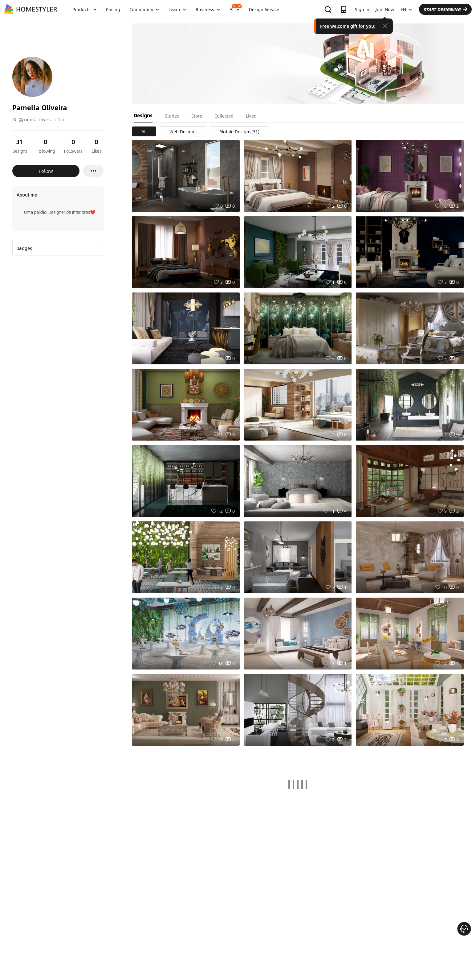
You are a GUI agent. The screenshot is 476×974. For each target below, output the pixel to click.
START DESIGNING (445, 9)
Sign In (362, 9)
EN (406, 9)
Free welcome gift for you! (348, 26)
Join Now (385, 9)
